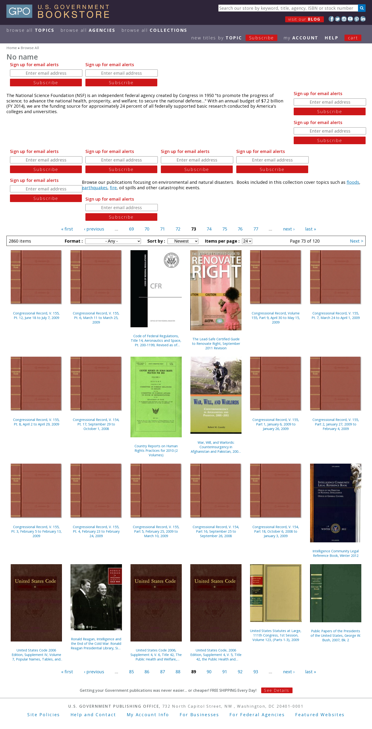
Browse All (30, 30)
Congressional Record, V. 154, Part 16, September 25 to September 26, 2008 (216, 531)
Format (73, 241)
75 (224, 229)
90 (209, 671)
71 (162, 229)
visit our (304, 19)
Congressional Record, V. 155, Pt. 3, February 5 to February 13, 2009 (36, 531)
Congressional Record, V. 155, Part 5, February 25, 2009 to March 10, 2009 (156, 531)
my (301, 38)
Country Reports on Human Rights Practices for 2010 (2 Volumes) (156, 450)
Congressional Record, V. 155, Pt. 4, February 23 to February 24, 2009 (96, 531)
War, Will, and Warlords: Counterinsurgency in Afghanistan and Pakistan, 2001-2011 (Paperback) (216, 447)
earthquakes (94, 187)
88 (178, 671)
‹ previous (94, 229)
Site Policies (43, 714)
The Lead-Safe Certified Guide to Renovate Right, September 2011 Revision (216, 343)
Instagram (344, 19)
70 (146, 229)
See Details (276, 690)
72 (178, 229)
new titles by (237, 38)
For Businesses (199, 714)
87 (162, 671)
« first (67, 229)
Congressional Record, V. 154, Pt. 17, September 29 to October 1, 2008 (96, 424)
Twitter (337, 19)
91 (224, 671)
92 (240, 671)
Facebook (331, 19)
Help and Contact (93, 714)
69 (131, 229)
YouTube (350, 19)
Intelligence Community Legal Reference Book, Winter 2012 (335, 553)
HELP (332, 38)
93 (255, 671)
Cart (353, 38)
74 (209, 229)
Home (11, 47)
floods (353, 182)
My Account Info (148, 714)
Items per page (221, 241)
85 (131, 671)
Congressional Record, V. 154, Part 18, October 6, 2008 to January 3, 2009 (275, 531)
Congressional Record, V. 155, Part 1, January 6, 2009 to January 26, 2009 (275, 424)
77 (255, 229)
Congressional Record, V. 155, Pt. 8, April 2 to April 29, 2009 (36, 421)
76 (240, 229)
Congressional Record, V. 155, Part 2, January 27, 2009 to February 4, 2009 (335, 424)
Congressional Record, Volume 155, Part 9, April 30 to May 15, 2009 (275, 317)
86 (146, 671)
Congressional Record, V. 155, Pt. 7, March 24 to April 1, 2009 (336, 315)
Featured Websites (320, 714)
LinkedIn (363, 19)
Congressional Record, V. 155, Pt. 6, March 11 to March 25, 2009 (96, 317)
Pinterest (356, 19)
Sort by (155, 241)
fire (113, 187)
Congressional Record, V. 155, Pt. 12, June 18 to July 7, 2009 (36, 315)
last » (310, 229)
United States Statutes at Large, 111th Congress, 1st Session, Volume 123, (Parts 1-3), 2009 (275, 635)
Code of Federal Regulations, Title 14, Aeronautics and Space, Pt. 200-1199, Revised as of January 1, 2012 (156, 340)
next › (288, 229)
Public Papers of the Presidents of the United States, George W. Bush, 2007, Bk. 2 (336, 635)
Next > (356, 241)
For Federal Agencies (257, 714)
